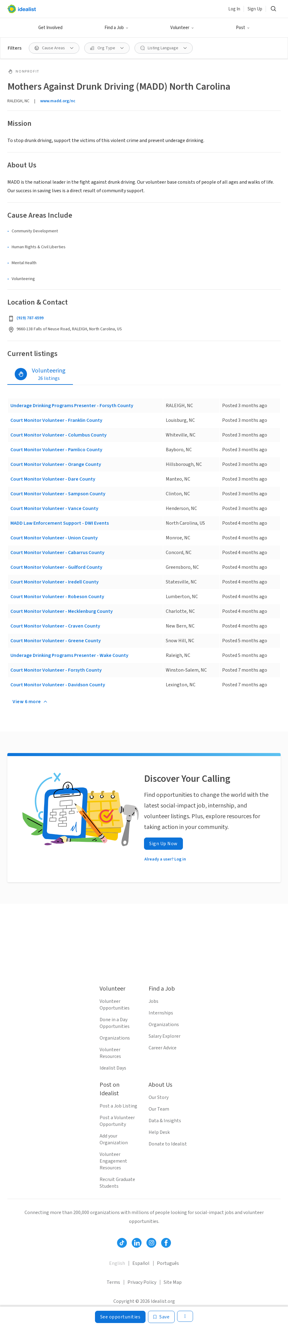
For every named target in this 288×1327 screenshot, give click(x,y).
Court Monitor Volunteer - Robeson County (57, 596)
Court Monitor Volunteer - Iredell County (54, 582)
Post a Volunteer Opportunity (117, 1121)
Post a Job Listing (118, 1106)
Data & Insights (165, 1120)
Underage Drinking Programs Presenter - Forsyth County (71, 405)
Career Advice (162, 1047)
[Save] (161, 1317)
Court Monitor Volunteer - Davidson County (57, 684)
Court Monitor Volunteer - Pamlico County (56, 449)
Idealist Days (113, 1068)
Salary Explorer (164, 1036)
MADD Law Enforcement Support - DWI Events (59, 523)
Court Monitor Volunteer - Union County (54, 537)
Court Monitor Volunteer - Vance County (54, 508)
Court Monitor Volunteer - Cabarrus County (57, 552)
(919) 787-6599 (30, 318)
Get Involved (50, 27)
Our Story (159, 1097)
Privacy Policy (141, 1282)
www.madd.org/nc (57, 101)
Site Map (173, 1282)
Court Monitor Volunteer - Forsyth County (56, 670)
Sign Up (255, 9)
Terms (113, 1282)
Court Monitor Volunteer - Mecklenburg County (61, 611)
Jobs (153, 1001)
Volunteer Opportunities (115, 1004)
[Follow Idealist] (122, 1243)
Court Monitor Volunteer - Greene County (55, 640)
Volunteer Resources (110, 1053)
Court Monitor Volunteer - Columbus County (58, 435)
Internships (161, 1013)
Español (141, 1263)
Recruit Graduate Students (117, 1183)
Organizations (115, 1038)
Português (168, 1263)
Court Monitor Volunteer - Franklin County (56, 420)
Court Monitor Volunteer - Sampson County (57, 493)
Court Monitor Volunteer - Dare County (52, 479)
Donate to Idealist (168, 1144)
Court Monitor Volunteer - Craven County (55, 626)
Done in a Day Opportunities (115, 1023)
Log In (234, 9)
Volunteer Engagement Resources (113, 1161)
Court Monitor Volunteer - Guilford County (56, 567)
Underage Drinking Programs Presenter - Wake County (69, 655)
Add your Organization (114, 1139)
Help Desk (159, 1132)
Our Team (159, 1109)
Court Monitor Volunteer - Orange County (55, 464)
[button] (116, 28)
